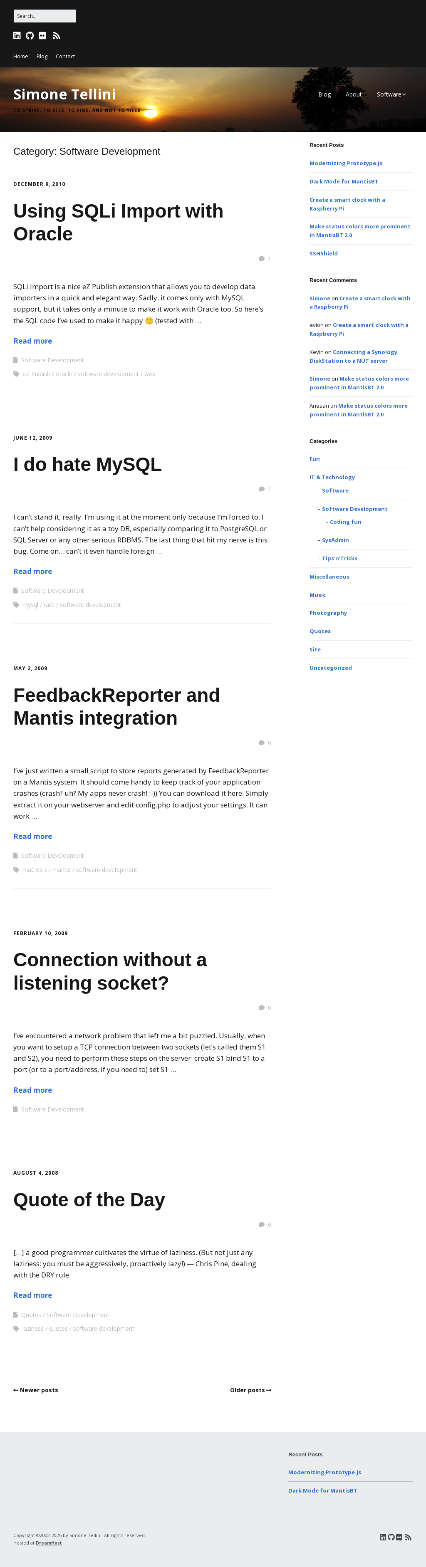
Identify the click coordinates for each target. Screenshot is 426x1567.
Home (20, 56)
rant (49, 605)
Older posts (247, 1390)
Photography (328, 612)
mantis (61, 870)
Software (389, 94)
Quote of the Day (89, 1200)
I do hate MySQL (87, 464)
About (354, 94)
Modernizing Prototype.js (346, 163)
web (150, 374)
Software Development (52, 360)
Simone (320, 298)
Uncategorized (331, 667)
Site (315, 649)
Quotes (31, 1315)
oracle (64, 374)
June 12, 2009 (32, 437)
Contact (65, 56)
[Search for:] (45, 16)
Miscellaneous (329, 576)
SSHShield (324, 253)
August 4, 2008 (35, 1172)
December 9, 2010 (39, 184)
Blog (42, 56)
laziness (33, 1328)
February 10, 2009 (40, 933)
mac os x (34, 870)
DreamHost (49, 1543)
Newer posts (39, 1390)
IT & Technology (332, 477)
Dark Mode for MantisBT (344, 181)
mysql (30, 605)
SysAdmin (335, 540)
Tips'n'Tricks (339, 558)
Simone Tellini (64, 94)
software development (108, 374)
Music (318, 595)
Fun (315, 459)
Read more (32, 341)
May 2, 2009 (30, 668)
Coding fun (346, 521)
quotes (58, 1328)
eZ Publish (36, 374)
